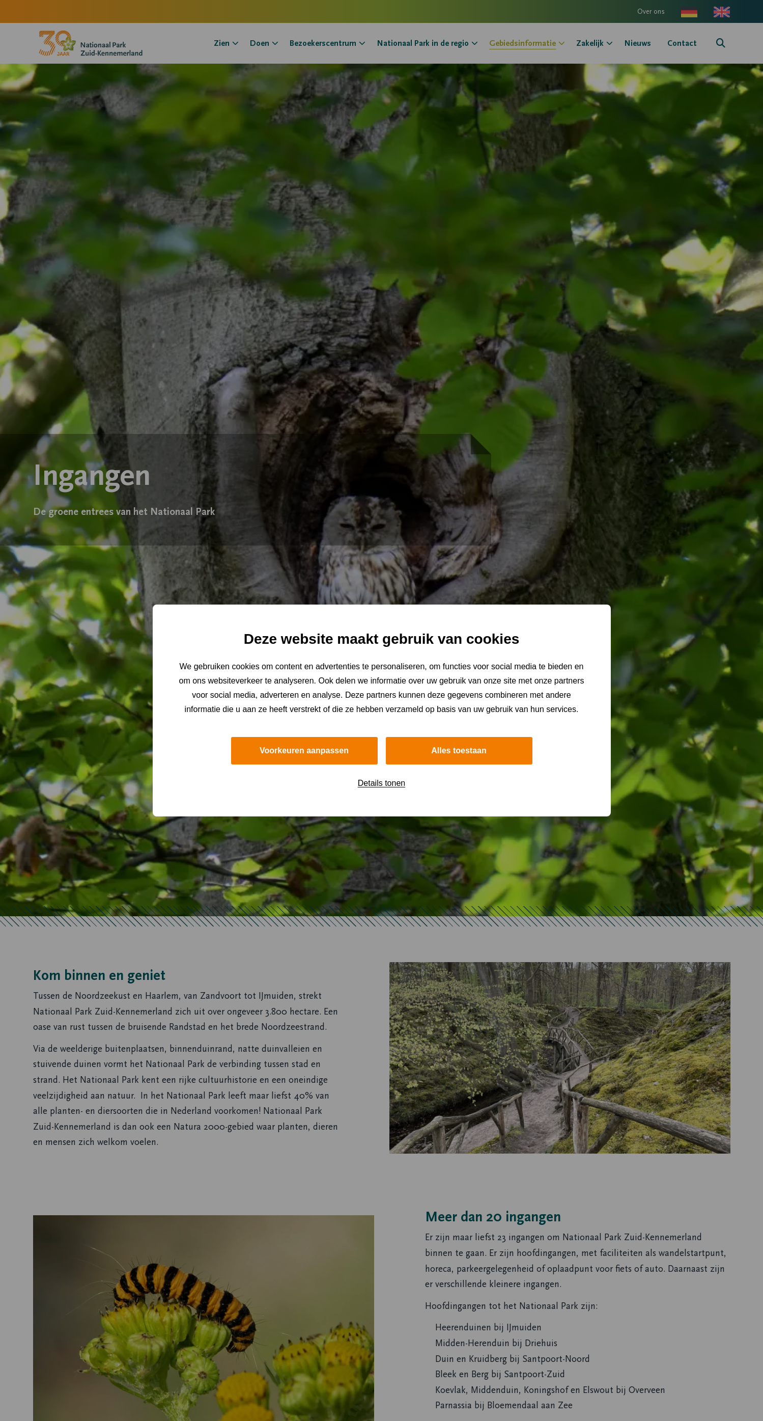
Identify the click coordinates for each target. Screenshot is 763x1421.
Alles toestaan (458, 750)
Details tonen (381, 783)
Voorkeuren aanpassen (304, 750)
